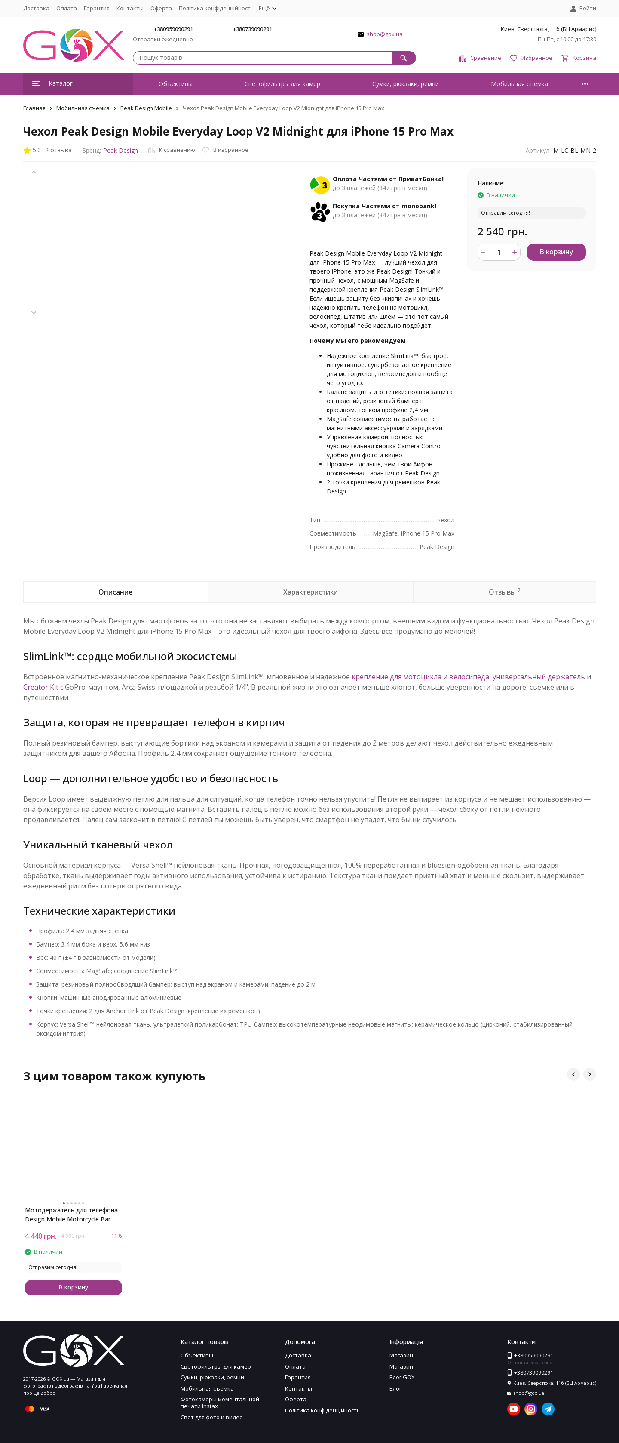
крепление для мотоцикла (396, 676)
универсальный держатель (539, 676)
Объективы (176, 84)
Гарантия (97, 8)
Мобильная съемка (519, 84)
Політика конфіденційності (215, 8)
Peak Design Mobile (146, 108)
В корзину (556, 251)
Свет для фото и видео (212, 1417)
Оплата (66, 8)
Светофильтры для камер (282, 84)
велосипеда (469, 676)
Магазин (401, 1355)
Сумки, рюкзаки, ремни (405, 84)
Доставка (36, 8)
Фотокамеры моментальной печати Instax (220, 1402)
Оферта (161, 8)
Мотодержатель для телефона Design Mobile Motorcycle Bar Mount (71, 1215)
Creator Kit (40, 687)
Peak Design (120, 150)
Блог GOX (402, 1377)
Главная (34, 108)
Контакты (130, 8)
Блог (395, 1388)
